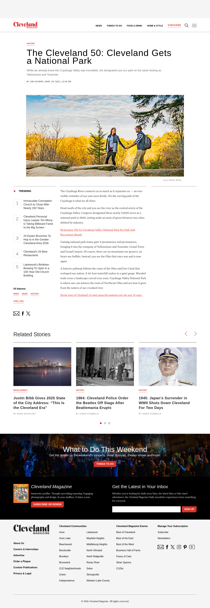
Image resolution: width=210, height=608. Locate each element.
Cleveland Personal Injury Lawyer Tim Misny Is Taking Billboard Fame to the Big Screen (38, 222)
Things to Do (114, 25)
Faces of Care (123, 556)
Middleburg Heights (96, 544)
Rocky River (92, 562)
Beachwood (65, 544)
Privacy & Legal (22, 573)
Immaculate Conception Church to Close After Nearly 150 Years (38, 204)
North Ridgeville (94, 556)
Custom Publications (25, 567)
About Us (18, 543)
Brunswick (64, 562)
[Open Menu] (194, 26)
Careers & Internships (25, 549)
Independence (66, 580)
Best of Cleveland (125, 532)
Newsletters (164, 538)
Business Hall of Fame (128, 550)
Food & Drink (134, 25)
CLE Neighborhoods (70, 568)
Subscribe (174, 25)
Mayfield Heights (95, 538)
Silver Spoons (123, 562)
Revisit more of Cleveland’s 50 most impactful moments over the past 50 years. (101, 295)
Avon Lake (65, 538)
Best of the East (124, 538)
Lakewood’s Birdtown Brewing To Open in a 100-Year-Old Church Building (36, 270)
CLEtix (119, 568)
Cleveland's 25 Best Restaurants (35, 253)
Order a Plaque (22, 561)
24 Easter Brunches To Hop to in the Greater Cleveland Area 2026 (37, 239)
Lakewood (91, 532)
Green (62, 574)
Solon (89, 568)
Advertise (18, 555)
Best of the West (125, 544)
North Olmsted (94, 550)
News (99, 25)
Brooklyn (64, 556)
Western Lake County (98, 580)
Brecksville (65, 550)
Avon (62, 532)
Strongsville (92, 574)
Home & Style (155, 25)
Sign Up (189, 509)
